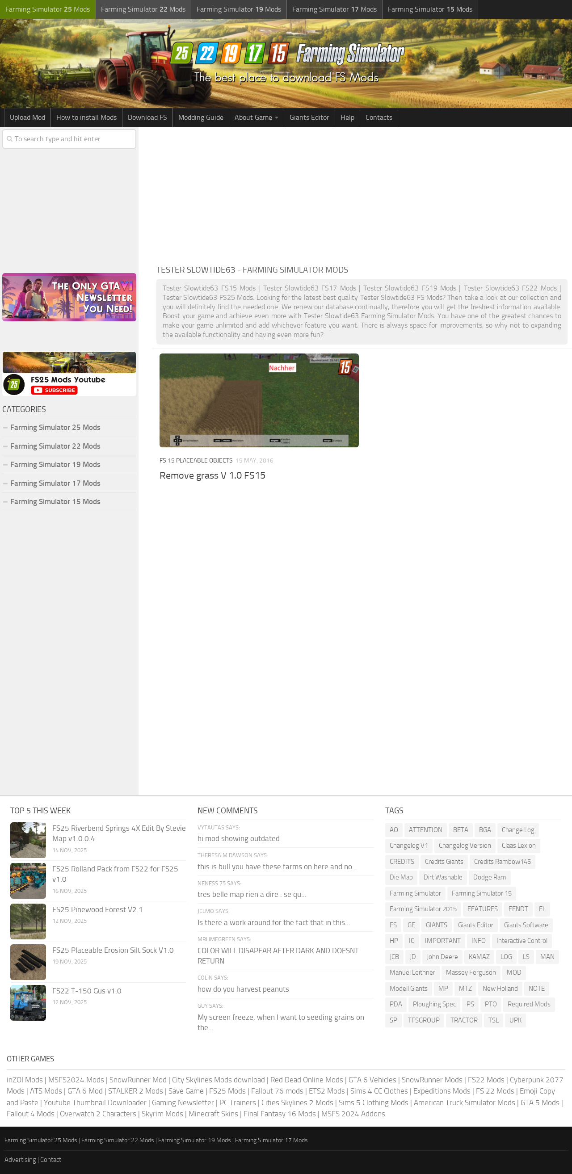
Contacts (379, 117)
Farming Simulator (415, 893)
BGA (485, 830)
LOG (506, 957)
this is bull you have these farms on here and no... (278, 866)
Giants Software (526, 925)
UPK (515, 1020)
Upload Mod (27, 117)
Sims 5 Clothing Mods (373, 1102)
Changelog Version (465, 846)
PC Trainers (237, 1102)
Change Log (518, 830)
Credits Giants (444, 862)
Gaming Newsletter (183, 1102)
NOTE (537, 989)
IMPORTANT (443, 941)
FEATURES (482, 909)
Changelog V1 (409, 846)
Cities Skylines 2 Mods (297, 1102)
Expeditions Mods (442, 1090)
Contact (50, 1160)
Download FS (147, 117)
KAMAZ (479, 957)
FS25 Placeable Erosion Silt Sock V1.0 (113, 950)
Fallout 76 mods (277, 1090)
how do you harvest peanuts (243, 989)
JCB (394, 957)
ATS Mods (46, 1090)
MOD (514, 972)
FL (542, 909)
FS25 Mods (227, 1090)
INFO (478, 941)
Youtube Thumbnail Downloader (95, 1102)
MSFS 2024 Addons (353, 1113)
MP (443, 989)
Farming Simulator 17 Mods (55, 483)
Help (347, 117)
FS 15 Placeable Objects (196, 460)
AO (394, 830)
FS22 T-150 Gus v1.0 (87, 990)
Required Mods (529, 1004)
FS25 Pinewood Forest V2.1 (97, 909)
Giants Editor (309, 117)
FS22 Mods (486, 1079)
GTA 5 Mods (540, 1102)
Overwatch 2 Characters (98, 1113)
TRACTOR (464, 1020)
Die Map (401, 877)
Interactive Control (521, 941)
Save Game (186, 1090)
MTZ (465, 989)
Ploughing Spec (434, 1004)
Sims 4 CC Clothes (379, 1090)
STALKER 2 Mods (135, 1090)
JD (413, 957)
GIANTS (436, 925)
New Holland (500, 989)
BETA (460, 830)
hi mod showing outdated (239, 838)
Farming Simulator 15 (482, 893)
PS (470, 1004)
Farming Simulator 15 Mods (55, 501)
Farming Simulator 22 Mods (55, 446)
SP (393, 1020)
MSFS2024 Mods (76, 1079)
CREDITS (402, 862)
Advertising (20, 1160)
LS (526, 957)
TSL (493, 1020)
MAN (547, 957)
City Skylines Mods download (218, 1079)
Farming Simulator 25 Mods (55, 427)
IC (411, 941)
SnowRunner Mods (432, 1079)
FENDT (518, 909)
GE (411, 925)
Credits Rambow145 (502, 862)
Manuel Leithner (412, 972)
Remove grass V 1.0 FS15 (212, 475)
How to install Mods (86, 117)
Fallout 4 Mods (31, 1113)
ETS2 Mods (327, 1090)
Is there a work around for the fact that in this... (274, 922)
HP (394, 941)
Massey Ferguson (471, 972)
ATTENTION (425, 830)
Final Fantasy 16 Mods (280, 1113)
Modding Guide (200, 117)
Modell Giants (409, 989)
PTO (491, 1004)
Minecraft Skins (213, 1113)
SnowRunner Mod (138, 1079)
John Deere (442, 957)
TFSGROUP (424, 1020)
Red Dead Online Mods (306, 1079)
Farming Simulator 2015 (423, 909)
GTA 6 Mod (85, 1090)
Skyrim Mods (162, 1113)
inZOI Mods (25, 1079)
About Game (253, 117)
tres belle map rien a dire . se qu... (252, 894)
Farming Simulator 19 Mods (55, 464)
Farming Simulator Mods (47, 9)
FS (393, 925)
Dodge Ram (489, 877)
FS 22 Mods (495, 1090)
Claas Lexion (519, 846)
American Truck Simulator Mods (464, 1102)
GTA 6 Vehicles (372, 1079)
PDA (396, 1004)
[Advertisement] (362, 194)
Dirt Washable (443, 877)
